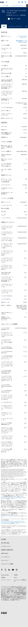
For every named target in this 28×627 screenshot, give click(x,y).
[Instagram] (16, 570)
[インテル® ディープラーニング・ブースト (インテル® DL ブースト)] (4, 262)
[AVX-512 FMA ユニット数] (5, 314)
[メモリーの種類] (10, 151)
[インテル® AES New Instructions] (8, 392)
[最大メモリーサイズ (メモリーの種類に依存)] (4, 148)
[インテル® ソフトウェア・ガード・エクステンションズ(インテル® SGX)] (7, 399)
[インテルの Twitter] (5, 570)
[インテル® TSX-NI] (12, 296)
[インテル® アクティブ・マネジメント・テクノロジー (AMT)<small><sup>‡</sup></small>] (2, 343)
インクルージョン (6, 546)
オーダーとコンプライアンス (15, 26)
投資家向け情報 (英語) (7, 550)
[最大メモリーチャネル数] (5, 160)
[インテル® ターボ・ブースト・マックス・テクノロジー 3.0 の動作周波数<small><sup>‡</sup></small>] (8, 88)
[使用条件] (7, 137)
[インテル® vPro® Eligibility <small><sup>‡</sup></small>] (8, 329)
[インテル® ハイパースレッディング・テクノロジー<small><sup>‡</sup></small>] (7, 292)
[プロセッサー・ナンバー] (5, 49)
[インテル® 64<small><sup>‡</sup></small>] (10, 299)
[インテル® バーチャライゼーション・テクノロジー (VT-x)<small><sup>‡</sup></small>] (11, 438)
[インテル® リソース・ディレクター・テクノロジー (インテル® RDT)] (5, 269)
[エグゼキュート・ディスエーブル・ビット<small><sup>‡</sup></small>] (4, 415)
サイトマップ (4, 560)
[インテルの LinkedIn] (9, 570)
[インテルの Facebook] (2, 570)
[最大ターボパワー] (12, 118)
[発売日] (6, 129)
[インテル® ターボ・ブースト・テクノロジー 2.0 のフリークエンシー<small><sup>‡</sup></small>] (6, 95)
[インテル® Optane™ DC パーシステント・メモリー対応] (9, 166)
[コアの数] (7, 65)
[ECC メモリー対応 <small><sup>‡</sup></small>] (2, 170)
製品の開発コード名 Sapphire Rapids (21, 41)
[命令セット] (8, 302)
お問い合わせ (4, 553)
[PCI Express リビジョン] (3, 189)
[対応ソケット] (9, 202)
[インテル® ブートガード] (3, 420)
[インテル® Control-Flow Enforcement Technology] (8, 373)
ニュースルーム (5, 557)
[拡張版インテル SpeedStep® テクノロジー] (6, 319)
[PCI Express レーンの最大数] (6, 194)
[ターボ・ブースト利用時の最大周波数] (12, 81)
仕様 (4, 26)
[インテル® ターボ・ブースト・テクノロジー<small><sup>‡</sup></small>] (4, 287)
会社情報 (3, 539)
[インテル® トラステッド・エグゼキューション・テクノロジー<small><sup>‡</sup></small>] (2, 409)
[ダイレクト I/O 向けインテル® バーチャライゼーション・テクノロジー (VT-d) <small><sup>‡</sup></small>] (11, 446)
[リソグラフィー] (10, 52)
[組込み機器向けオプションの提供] (9, 134)
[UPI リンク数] (9, 110)
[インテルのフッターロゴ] (4, 612)
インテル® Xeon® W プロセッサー (22, 36)
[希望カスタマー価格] (2, 57)
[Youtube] (13, 570)
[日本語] (22, 2)
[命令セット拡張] (10, 305)
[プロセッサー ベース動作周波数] (8, 99)
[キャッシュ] (8, 103)
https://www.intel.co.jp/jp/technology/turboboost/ (10, 515)
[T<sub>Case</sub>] (5, 214)
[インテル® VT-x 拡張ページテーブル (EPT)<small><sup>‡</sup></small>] (5, 451)
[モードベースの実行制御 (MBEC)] (9, 424)
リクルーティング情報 (7, 564)
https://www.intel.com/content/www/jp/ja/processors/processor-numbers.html (13, 498)
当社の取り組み (5, 543)
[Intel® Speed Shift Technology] (8, 274)
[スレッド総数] (9, 76)
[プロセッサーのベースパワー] (7, 115)
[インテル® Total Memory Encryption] (2, 387)
